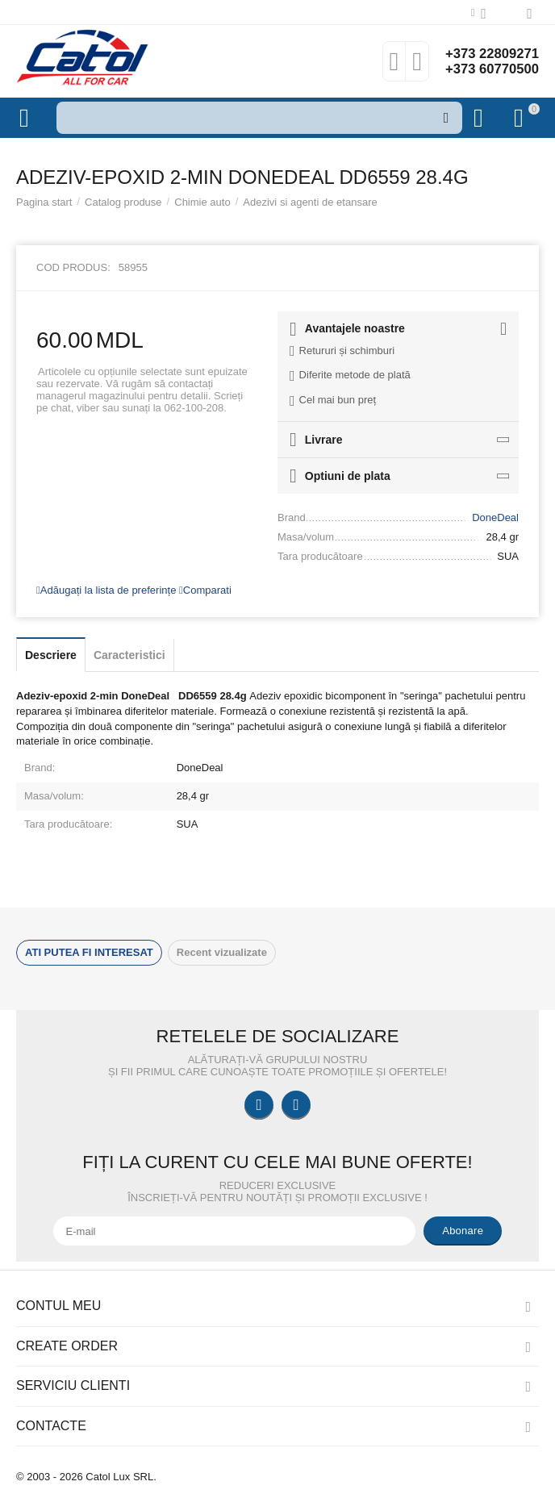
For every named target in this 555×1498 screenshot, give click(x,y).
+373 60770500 (488, 69)
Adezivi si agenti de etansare (310, 202)
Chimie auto (202, 202)
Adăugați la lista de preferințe (106, 590)
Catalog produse (123, 202)
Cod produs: (73, 267)
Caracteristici (129, 655)
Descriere (51, 655)
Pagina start (44, 202)
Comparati (205, 590)
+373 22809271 (488, 53)
